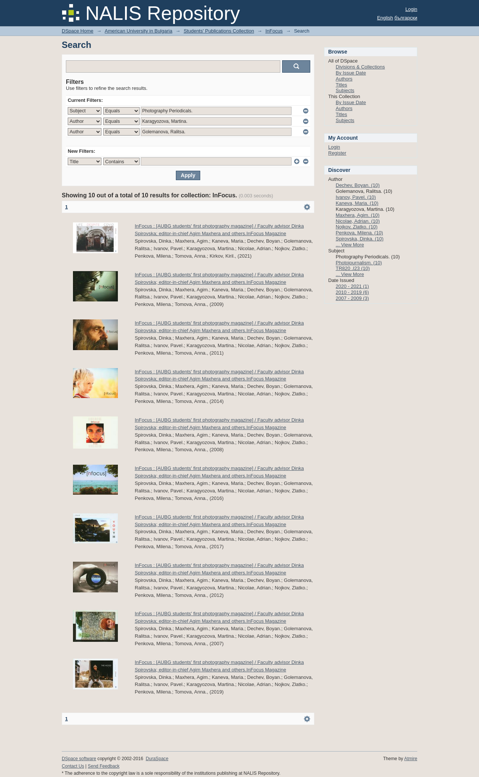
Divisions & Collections (360, 67)
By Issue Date (351, 73)
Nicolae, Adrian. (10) (358, 221)
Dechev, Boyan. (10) (358, 185)
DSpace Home (78, 31)
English (385, 18)
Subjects (345, 90)
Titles (341, 85)
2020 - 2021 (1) (352, 286)
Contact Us (73, 766)
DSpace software (79, 758)
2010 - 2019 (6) (352, 292)
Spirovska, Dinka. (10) (360, 239)
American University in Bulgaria (139, 31)
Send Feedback (104, 766)
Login (411, 9)
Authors (344, 79)
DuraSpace (157, 758)
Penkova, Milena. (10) (359, 233)
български (405, 18)
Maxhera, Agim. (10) (357, 215)
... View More (350, 245)
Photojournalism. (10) (359, 262)
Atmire (410, 758)
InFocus (274, 31)
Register (337, 153)
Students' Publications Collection (219, 31)
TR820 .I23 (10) (353, 268)
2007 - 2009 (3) (352, 298)
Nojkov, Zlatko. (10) (357, 227)
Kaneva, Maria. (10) (357, 203)
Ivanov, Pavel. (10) (356, 197)
